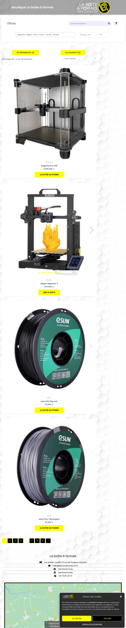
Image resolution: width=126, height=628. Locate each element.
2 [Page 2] (9, 540)
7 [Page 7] (31, 540)
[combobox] (45, 34)
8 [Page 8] (37, 540)
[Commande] (79, 58)
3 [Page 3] (15, 540)
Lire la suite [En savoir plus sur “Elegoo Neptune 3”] (49, 292)
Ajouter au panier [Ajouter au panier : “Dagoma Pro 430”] (49, 174)
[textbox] (85, 34)
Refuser (107, 621)
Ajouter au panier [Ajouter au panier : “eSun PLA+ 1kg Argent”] (49, 528)
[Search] (109, 23)
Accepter (76, 621)
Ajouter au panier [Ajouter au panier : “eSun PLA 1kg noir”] (49, 410)
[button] (121, 600)
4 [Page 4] (20, 540)
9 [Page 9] (42, 540)
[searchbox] (67, 34)
